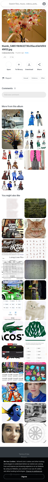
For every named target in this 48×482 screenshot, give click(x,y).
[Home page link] (4, 4)
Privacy (24, 457)
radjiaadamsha (8, 53)
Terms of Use (24, 454)
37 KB (12, 57)
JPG (4, 57)
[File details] (13, 119)
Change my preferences (34, 471)
